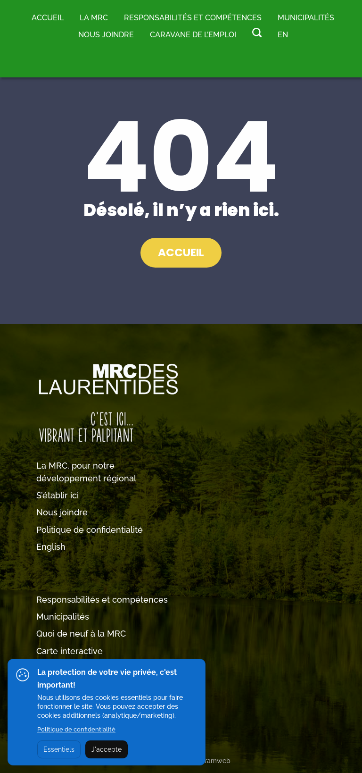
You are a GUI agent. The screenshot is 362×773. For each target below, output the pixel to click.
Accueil (48, 17)
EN (283, 34)
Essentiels (58, 749)
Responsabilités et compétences (102, 600)
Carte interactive (69, 651)
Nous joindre (106, 34)
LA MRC (94, 17)
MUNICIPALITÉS (306, 17)
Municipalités (62, 617)
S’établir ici (57, 495)
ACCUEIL (181, 252)
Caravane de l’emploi (193, 34)
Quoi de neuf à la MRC (81, 634)
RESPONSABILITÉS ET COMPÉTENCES (193, 17)
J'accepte (106, 749)
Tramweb (215, 761)
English (51, 547)
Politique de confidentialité (89, 530)
